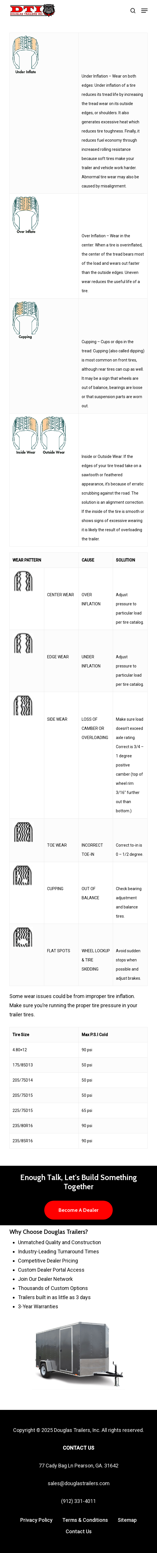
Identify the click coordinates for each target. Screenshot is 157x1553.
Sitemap (127, 1520)
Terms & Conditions (85, 1520)
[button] (144, 10)
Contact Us (79, 1531)
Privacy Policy (36, 1520)
